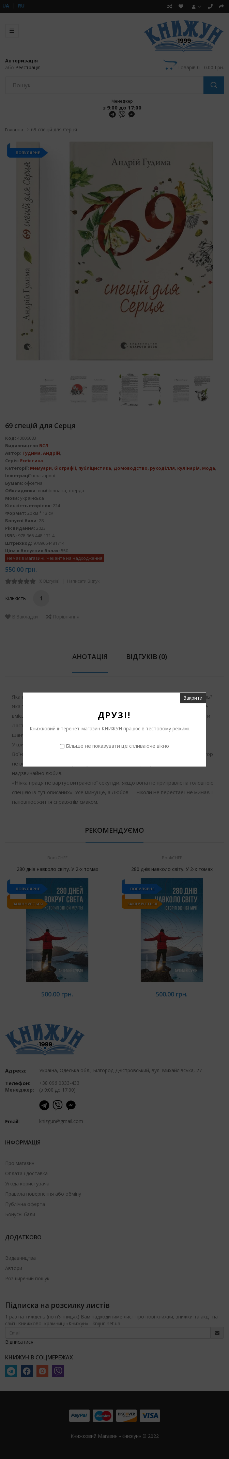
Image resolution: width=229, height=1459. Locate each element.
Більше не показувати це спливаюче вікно (117, 745)
